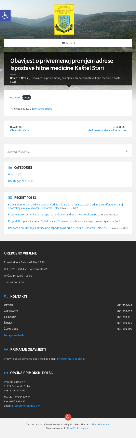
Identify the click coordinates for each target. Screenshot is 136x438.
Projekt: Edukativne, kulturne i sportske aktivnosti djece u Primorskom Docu (54, 214)
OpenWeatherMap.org (78, 427)
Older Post (119, 126)
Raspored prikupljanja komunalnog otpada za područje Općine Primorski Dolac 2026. (59, 228)
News (24, 78)
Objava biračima (19, 130)
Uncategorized (43, 108)
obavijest (15, 97)
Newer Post (17, 126)
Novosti (12, 174)
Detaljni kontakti (14, 335)
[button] (5, 15)
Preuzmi (26, 97)
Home (13, 78)
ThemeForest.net (101, 424)
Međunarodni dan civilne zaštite (107, 130)
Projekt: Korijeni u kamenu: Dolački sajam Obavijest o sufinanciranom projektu (55, 221)
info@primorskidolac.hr (71, 358)
